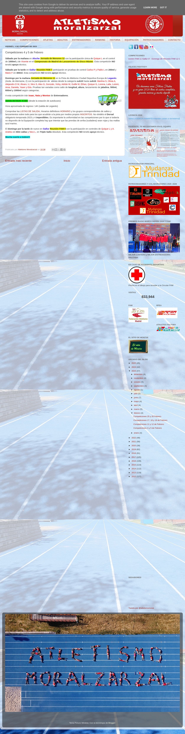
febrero (137, 413)
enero (137, 433)
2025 (134, 363)
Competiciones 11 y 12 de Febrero (148, 424)
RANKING (100, 40)
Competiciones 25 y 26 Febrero (147, 416)
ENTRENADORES (81, 40)
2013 (134, 473)
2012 (134, 476)
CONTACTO (174, 40)
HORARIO (65, 111)
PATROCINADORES (153, 40)
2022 (134, 438)
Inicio (67, 160)
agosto (137, 390)
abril (136, 405)
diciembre (138, 374)
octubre (137, 382)
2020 (134, 445)
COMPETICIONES (29, 40)
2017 (134, 457)
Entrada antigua (112, 160)
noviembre (139, 378)
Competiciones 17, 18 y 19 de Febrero (150, 420)
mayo (136, 401)
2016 (134, 461)
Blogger (111, 723)
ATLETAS (48, 40)
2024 (134, 367)
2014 (134, 469)
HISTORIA (115, 40)
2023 (134, 371)
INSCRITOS (86, 114)
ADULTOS (62, 40)
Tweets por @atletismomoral (141, 608)
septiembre (139, 386)
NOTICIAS (10, 40)
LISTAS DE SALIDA (30, 111)
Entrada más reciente (18, 160)
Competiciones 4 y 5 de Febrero (147, 428)
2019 (134, 449)
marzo (137, 409)
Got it (163, 7)
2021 (134, 441)
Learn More (150, 7)
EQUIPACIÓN (131, 40)
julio (136, 393)
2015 (134, 465)
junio (136, 397)
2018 (134, 453)
